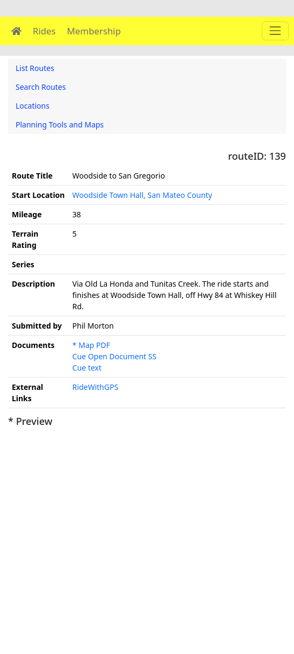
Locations (32, 106)
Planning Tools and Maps (60, 124)
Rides (44, 31)
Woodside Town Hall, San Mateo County (142, 195)
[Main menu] (275, 31)
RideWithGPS (96, 387)
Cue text (87, 367)
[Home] (16, 30)
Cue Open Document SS (115, 356)
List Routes (35, 68)
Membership (94, 31)
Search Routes (41, 87)
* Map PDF (91, 345)
